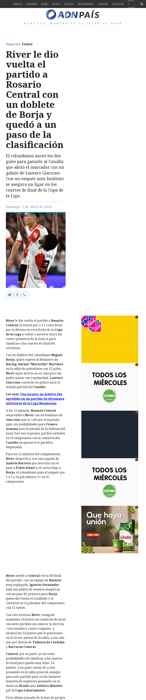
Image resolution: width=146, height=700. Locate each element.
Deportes (69, 4)
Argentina (32, 4)
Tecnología (118, 4)
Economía (103, 4)
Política (56, 4)
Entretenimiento (86, 4)
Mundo (44, 4)
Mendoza (18, 4)
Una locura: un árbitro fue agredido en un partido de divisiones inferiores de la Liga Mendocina (35, 398)
